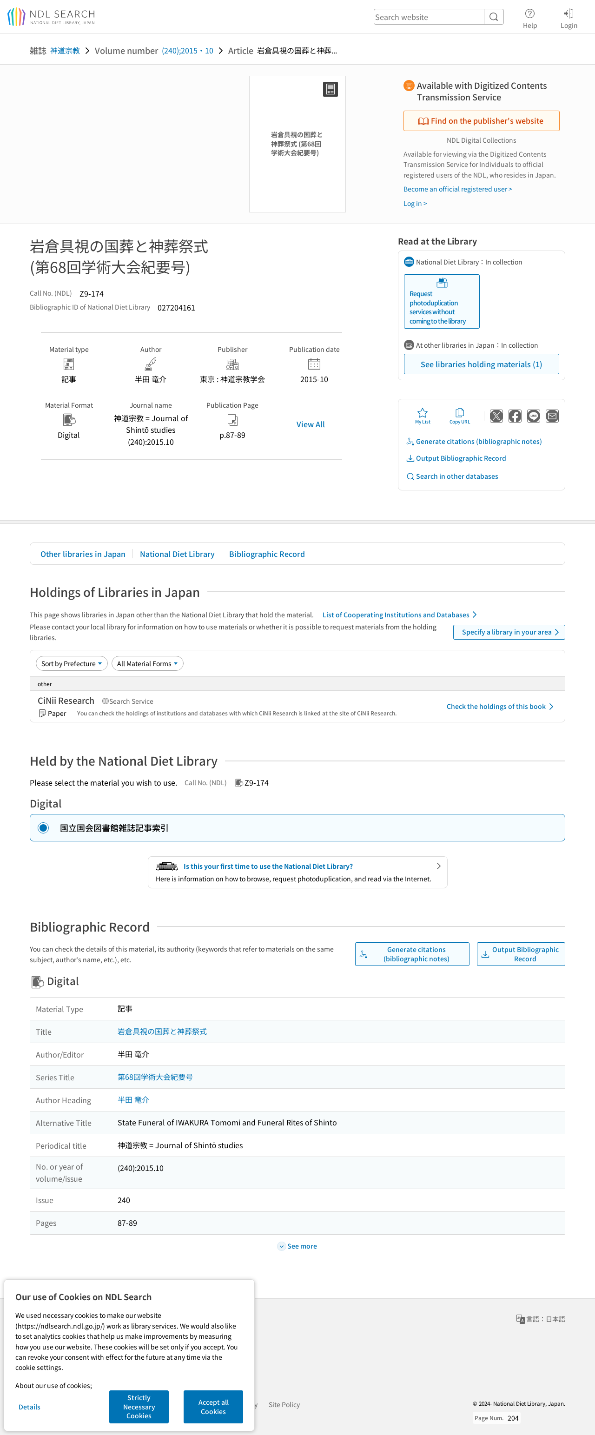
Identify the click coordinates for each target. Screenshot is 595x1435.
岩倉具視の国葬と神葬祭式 (162, 1031)
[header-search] (439, 17)
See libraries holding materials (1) (481, 364)
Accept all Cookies (213, 1406)
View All (311, 424)
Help (530, 17)
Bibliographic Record (267, 553)
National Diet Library (177, 553)
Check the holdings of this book (502, 706)
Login (569, 17)
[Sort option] (72, 663)
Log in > (415, 203)
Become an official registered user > (457, 188)
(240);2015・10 (187, 50)
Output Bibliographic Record (456, 458)
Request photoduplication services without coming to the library (438, 301)
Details (29, 1406)
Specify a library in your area (512, 632)
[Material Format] (148, 663)
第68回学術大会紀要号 (155, 1076)
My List (422, 416)
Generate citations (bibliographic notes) (474, 441)
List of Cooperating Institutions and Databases (401, 614)
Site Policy (284, 1404)
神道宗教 (65, 50)
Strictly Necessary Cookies (139, 1406)
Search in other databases (452, 476)
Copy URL (460, 416)
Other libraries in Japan (83, 553)
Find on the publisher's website (480, 120)
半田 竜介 (133, 1099)
